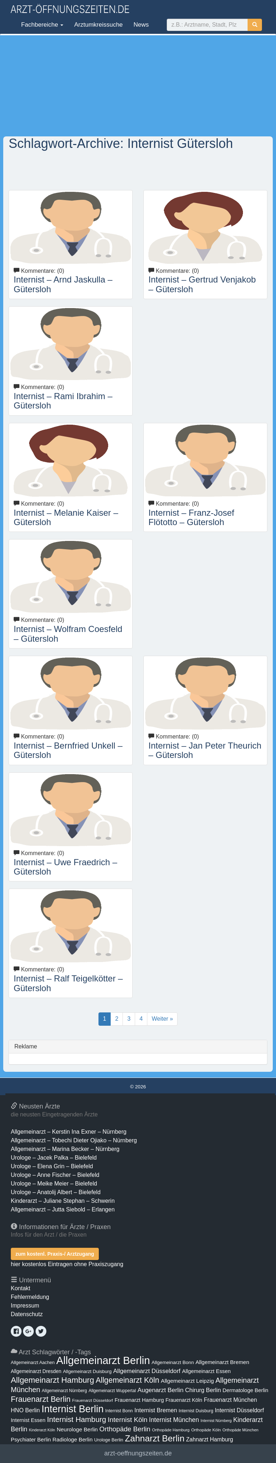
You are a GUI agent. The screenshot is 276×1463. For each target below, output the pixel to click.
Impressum (25, 1305)
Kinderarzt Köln (42, 1430)
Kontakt (20, 1288)
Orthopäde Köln (206, 1429)
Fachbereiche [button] (41, 24)
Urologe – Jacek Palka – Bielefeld (54, 1158)
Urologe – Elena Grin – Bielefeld (52, 1166)
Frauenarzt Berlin (40, 1399)
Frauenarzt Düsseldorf (92, 1400)
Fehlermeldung (30, 1297)
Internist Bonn (119, 1410)
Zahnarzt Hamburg (209, 1439)
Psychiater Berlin (31, 1439)
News (141, 24)
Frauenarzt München (230, 1399)
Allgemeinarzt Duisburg (87, 1371)
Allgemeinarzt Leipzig (187, 1381)
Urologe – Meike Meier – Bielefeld (54, 1183)
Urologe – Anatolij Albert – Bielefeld (56, 1192)
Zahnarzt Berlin (154, 1438)
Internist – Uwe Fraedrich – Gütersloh (65, 866)
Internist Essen (28, 1420)
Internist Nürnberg (216, 1420)
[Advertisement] (138, 85)
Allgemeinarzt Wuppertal (112, 1390)
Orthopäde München (240, 1430)
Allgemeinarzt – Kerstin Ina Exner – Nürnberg (68, 1132)
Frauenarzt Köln (183, 1400)
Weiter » (162, 1019)
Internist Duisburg (196, 1410)
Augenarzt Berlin (161, 1390)
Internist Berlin (72, 1409)
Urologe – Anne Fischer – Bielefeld (55, 1175)
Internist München (174, 1419)
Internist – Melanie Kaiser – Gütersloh (66, 517)
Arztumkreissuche (98, 24)
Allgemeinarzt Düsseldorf (146, 1371)
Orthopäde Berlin (125, 1429)
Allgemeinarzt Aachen (33, 1362)
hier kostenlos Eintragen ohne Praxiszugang (67, 1264)
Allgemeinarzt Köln (127, 1380)
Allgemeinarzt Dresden (36, 1371)
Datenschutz (27, 1314)
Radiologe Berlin (72, 1439)
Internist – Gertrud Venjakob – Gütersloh (202, 284)
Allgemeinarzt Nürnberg (64, 1390)
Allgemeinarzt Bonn (173, 1362)
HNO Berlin (25, 1410)
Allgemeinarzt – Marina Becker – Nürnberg (65, 1149)
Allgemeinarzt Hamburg (52, 1380)
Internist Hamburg (76, 1419)
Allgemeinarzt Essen (206, 1371)
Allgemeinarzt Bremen (222, 1362)
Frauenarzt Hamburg (139, 1400)
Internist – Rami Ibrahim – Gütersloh (63, 400)
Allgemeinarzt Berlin (103, 1360)
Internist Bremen (155, 1410)
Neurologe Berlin (77, 1429)
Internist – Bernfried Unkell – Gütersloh (68, 750)
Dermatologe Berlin (245, 1390)
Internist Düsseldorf (239, 1410)
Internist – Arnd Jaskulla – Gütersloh (63, 284)
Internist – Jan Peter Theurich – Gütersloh (204, 750)
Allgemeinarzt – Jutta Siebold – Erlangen (63, 1209)
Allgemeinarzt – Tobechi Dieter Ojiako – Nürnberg (74, 1140)
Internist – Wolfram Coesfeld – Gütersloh (68, 633)
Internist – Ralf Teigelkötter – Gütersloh (68, 983)
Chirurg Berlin (203, 1390)
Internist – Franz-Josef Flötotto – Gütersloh (191, 517)
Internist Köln (128, 1419)
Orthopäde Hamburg (171, 1430)
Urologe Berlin (108, 1439)
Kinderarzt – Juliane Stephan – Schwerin (63, 1201)
